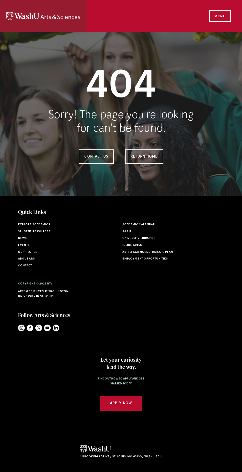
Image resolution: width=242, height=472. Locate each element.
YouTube (47, 328)
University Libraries (138, 238)
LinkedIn (56, 328)
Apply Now (121, 403)
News (22, 238)
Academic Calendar (138, 224)
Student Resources (34, 231)
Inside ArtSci (132, 245)
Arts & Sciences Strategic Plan (147, 252)
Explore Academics (34, 224)
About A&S (26, 259)
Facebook (30, 328)
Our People (27, 252)
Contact (25, 265)
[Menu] (220, 16)
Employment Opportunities (145, 259)
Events (23, 245)
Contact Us (96, 157)
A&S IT (127, 231)
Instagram (21, 328)
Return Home (144, 157)
